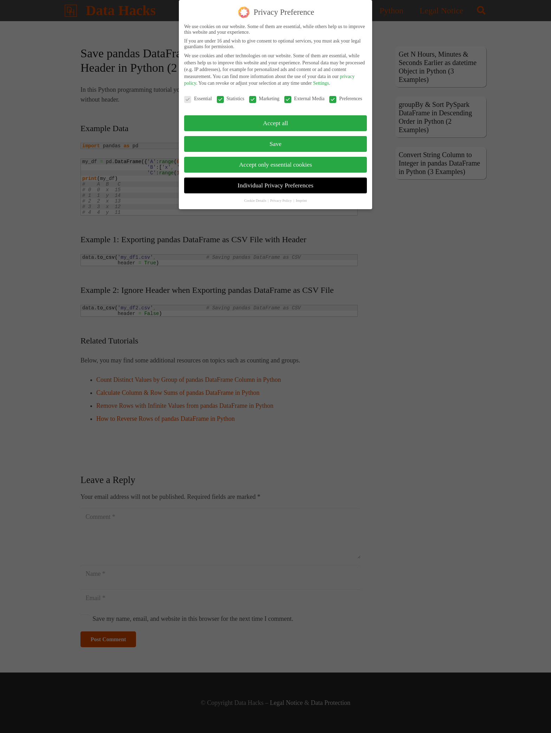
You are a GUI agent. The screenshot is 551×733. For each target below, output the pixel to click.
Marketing (264, 95)
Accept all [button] (275, 119)
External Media (304, 95)
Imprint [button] (301, 197)
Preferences (345, 95)
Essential (198, 95)
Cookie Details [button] (255, 197)
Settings (321, 79)
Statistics (231, 95)
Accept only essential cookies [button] (275, 161)
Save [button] (275, 140)
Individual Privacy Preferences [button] (275, 181)
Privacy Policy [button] (281, 197)
